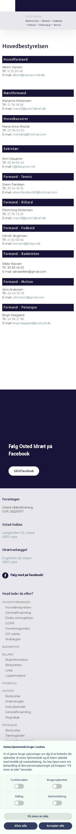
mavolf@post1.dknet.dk (29, 108)
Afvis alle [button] (20, 825)
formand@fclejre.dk (26, 243)
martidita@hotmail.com (29, 134)
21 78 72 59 (15, 214)
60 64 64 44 (15, 162)
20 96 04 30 (16, 130)
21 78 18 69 (15, 105)
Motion (32, 24)
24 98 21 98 (15, 319)
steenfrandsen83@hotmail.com (35, 192)
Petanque (44, 24)
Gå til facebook (24, 471)
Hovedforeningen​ (16, 602)
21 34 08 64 (15, 240)
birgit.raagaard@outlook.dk (31, 323)
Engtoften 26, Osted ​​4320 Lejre (16, 560)
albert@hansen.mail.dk (29, 75)
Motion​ (8, 690)
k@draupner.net (24, 166)
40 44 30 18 (15, 293)
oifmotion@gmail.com (28, 297)
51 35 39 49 (15, 71)
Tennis (57, 24)
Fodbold (57, 20)
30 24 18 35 (15, 188)
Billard (46, 20)
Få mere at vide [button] (38, 816)
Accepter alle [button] (55, 825)
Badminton (32, 20)
